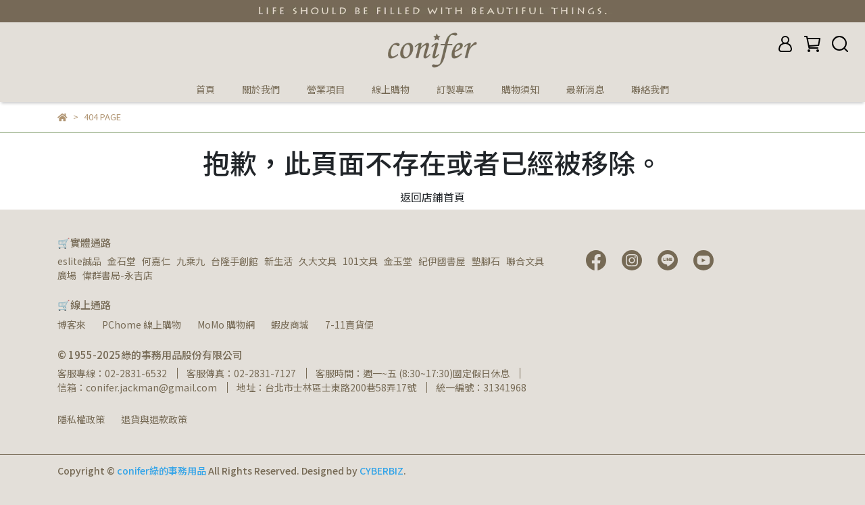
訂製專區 (455, 89)
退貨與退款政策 (154, 419)
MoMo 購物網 (226, 324)
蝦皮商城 (290, 324)
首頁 (205, 89)
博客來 (71, 324)
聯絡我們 (650, 89)
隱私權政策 (81, 419)
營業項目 (326, 89)
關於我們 (261, 89)
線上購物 (391, 89)
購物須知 (520, 89)
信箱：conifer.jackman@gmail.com (137, 387)
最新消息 (585, 89)
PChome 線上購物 (141, 324)
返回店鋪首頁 (432, 197)
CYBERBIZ (381, 470)
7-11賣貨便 (349, 324)
